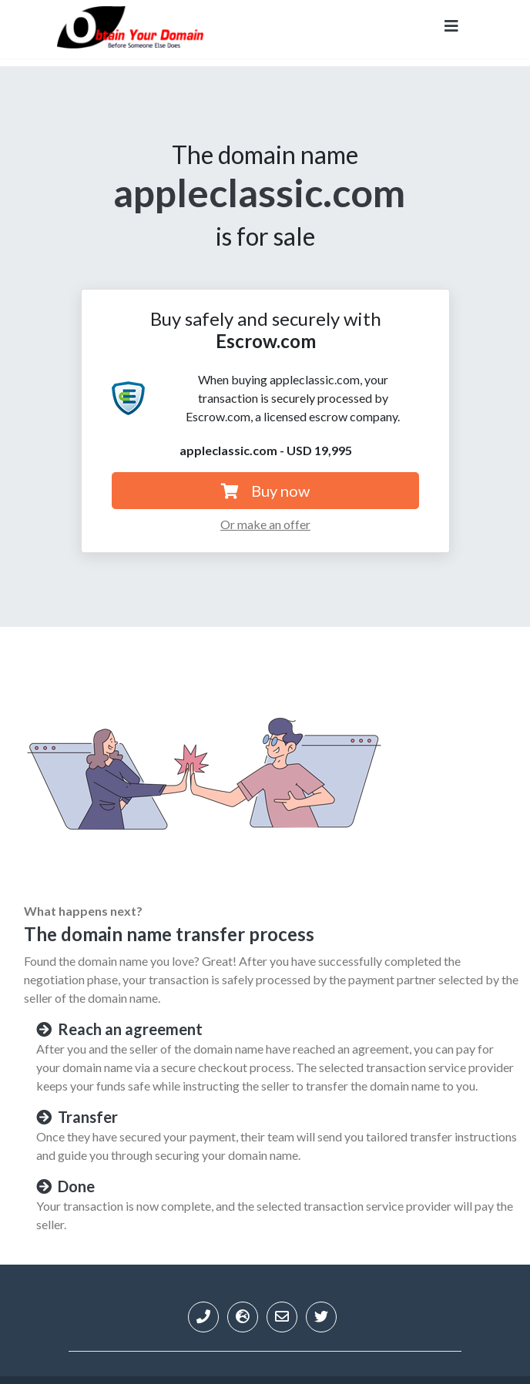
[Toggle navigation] (451, 29)
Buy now (265, 490)
